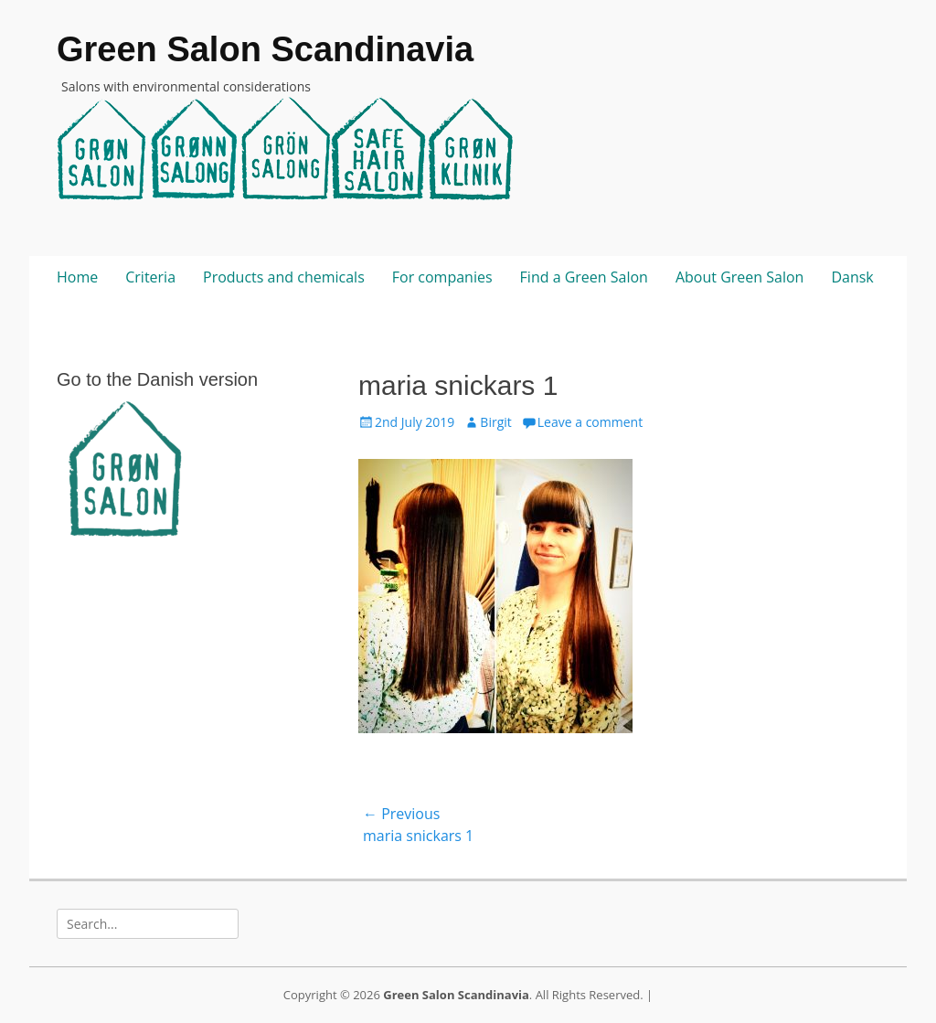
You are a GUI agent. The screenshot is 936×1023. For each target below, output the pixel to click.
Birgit (495, 422)
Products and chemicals (284, 277)
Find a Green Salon (584, 277)
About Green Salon (739, 277)
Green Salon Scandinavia (265, 49)
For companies (442, 277)
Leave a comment (590, 422)
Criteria (150, 277)
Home (77, 277)
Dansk (852, 277)
